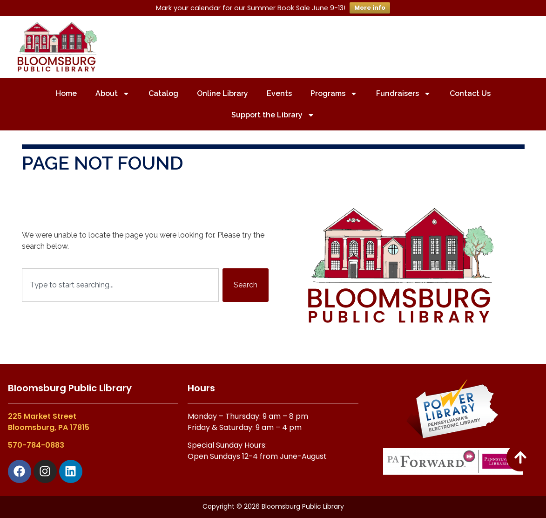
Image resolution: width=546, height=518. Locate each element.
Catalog (163, 93)
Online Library (222, 93)
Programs (333, 93)
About (112, 93)
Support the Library (273, 115)
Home (66, 93)
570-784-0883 (36, 445)
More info (369, 7)
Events (279, 93)
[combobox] (120, 285)
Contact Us (470, 93)
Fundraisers (403, 93)
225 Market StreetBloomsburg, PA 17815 (48, 422)
